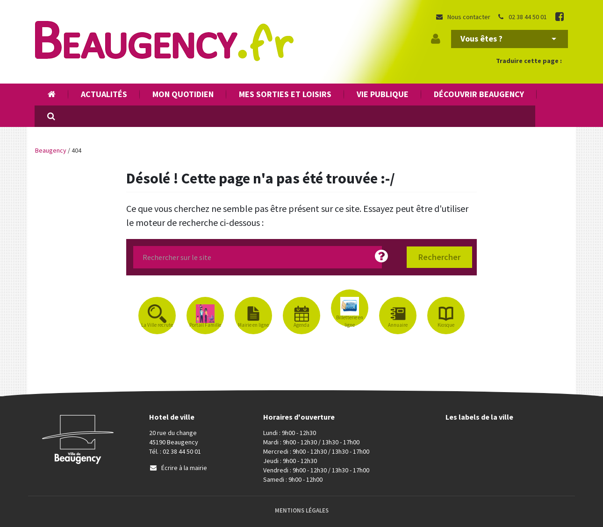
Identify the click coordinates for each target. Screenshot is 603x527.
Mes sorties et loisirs (285, 94)
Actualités (104, 94)
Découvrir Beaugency (479, 94)
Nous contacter (462, 17)
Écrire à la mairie (178, 468)
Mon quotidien (183, 94)
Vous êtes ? (508, 38)
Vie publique (383, 94)
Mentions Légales (302, 510)
